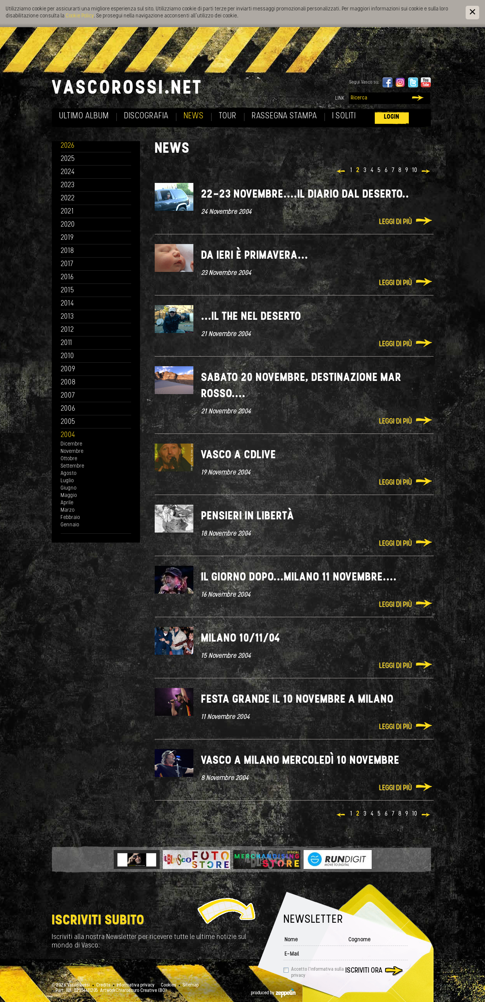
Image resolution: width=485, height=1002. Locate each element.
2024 (68, 172)
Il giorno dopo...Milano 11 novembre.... (299, 578)
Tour (228, 116)
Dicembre (71, 444)
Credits (103, 985)
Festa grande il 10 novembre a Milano (297, 700)
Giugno (69, 488)
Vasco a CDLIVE (238, 455)
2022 (68, 198)
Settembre (72, 466)
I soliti (344, 116)
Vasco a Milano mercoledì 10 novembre (300, 761)
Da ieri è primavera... (254, 256)
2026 (68, 146)
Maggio (69, 495)
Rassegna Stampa (284, 116)
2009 (68, 369)
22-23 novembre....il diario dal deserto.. (305, 195)
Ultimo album (84, 116)
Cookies (168, 985)
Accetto (317, 972)
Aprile (67, 503)
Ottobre (69, 459)
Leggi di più (395, 222)
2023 (68, 185)
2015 (67, 290)
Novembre (72, 451)
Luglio (67, 481)
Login (392, 117)
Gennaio (70, 525)
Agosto (69, 473)
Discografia (146, 116)
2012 (67, 330)
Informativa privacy (136, 985)
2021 (67, 211)
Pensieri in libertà (248, 516)
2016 (67, 277)
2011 (66, 343)
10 (414, 170)
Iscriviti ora (364, 971)
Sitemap (191, 985)
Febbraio (70, 518)
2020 (68, 225)
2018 (67, 251)
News (194, 116)
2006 (68, 409)
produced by (273, 993)
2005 (68, 422)
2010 (67, 356)
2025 (68, 159)
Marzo (68, 510)
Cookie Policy (80, 16)
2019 (67, 238)
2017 (67, 264)
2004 (68, 435)
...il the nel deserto (251, 317)
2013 (67, 317)
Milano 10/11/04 (240, 639)
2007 (68, 395)
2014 (67, 303)
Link (340, 98)
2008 (68, 382)
